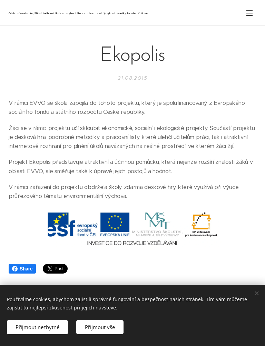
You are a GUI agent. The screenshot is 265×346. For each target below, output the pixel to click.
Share (22, 268)
